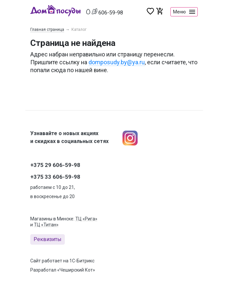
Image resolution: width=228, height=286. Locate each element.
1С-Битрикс (81, 260)
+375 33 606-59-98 (55, 177)
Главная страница (47, 29)
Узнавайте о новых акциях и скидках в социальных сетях (69, 137)
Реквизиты (48, 239)
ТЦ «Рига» (86, 218)
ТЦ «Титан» (46, 224)
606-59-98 (110, 13)
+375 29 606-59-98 (55, 165)
